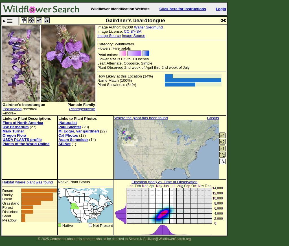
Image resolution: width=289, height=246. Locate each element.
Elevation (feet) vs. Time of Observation (164, 182)
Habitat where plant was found (27, 182)
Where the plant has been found (141, 118)
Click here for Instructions (182, 9)
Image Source (109, 36)
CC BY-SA (132, 31)
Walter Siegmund (148, 27)
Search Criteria (10, 21)
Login (221, 9)
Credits (213, 118)
